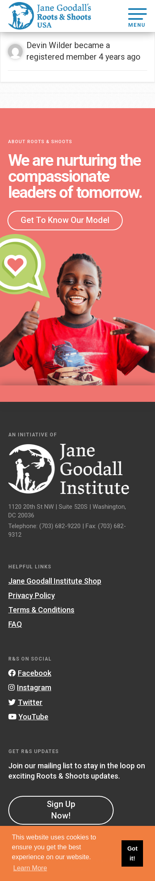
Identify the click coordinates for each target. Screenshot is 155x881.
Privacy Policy (31, 595)
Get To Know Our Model (65, 220)
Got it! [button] (132, 853)
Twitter (25, 702)
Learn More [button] (30, 868)
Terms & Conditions (41, 609)
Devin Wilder (49, 45)
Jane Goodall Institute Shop (54, 581)
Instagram (29, 687)
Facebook (29, 673)
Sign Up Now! (61, 810)
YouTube (28, 716)
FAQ (15, 624)
